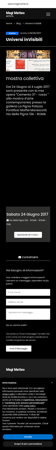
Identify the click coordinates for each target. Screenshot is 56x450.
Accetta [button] (28, 437)
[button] (52, 382)
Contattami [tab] (28, 257)
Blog (18, 23)
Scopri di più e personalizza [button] (28, 444)
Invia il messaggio (19, 348)
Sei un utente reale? (16, 325)
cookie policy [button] (30, 406)
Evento (12, 33)
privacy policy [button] (8, 394)
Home (9, 23)
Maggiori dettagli (28, 234)
